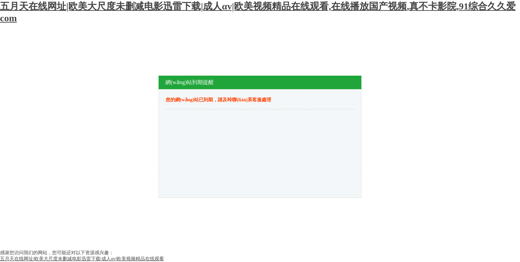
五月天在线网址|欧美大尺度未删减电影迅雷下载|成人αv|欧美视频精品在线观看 (82, 258)
